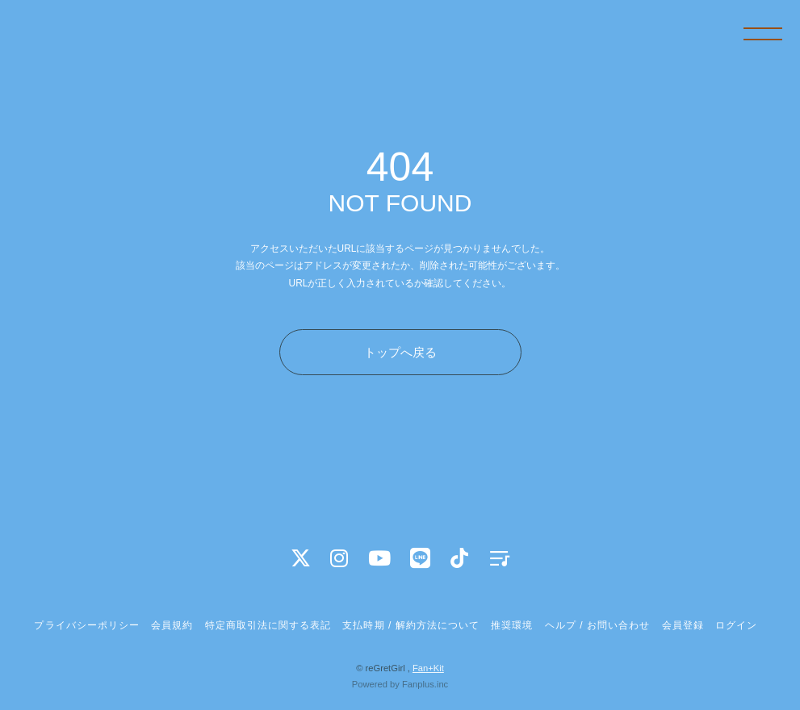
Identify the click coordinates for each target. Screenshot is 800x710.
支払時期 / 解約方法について (411, 625)
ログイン (736, 625)
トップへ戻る (400, 352)
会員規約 (172, 625)
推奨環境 (512, 625)
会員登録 (683, 625)
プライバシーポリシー (86, 625)
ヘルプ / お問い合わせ (597, 625)
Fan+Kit (428, 668)
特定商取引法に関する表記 (268, 625)
